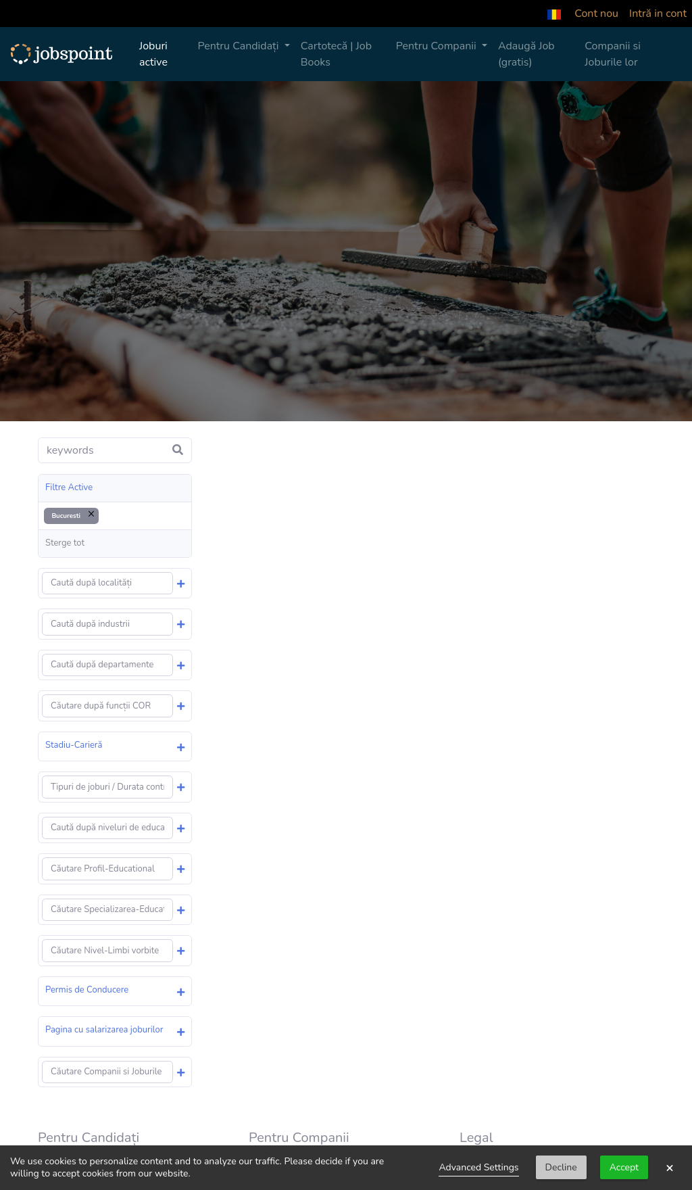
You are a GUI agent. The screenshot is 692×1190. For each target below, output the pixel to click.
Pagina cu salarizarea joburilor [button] (104, 1030)
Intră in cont (658, 13)
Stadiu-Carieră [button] (73, 745)
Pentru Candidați (239, 46)
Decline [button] (561, 1167)
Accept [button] (624, 1167)
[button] (554, 13)
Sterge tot (64, 543)
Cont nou (596, 13)
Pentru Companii (437, 46)
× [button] (670, 1167)
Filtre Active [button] (69, 487)
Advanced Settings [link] (478, 1167)
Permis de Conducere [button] (86, 990)
